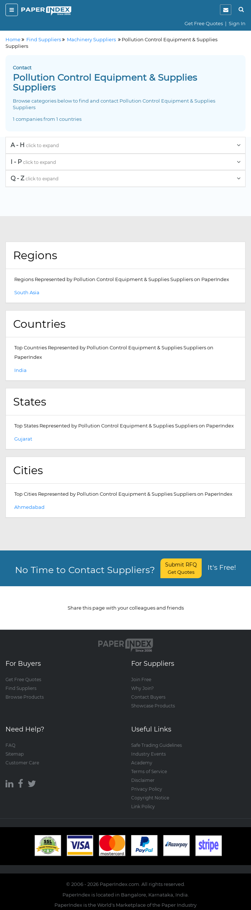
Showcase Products (153, 706)
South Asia (26, 292)
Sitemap (14, 754)
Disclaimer (143, 780)
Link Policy (143, 806)
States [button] (29, 401)
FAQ (10, 745)
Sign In (237, 23)
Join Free (141, 679)
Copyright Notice (150, 797)
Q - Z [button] (125, 178)
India (20, 370)
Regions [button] (35, 255)
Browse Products (24, 697)
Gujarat (23, 439)
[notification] (225, 9)
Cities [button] (28, 470)
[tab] (125, 145)
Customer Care (22, 762)
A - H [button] (125, 145)
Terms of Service (149, 771)
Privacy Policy (146, 789)
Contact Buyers (148, 697)
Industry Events (148, 754)
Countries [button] (39, 323)
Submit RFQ (181, 568)
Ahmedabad (29, 507)
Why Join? (142, 688)
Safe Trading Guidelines (156, 745)
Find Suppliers (21, 688)
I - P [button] (125, 161)
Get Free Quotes (204, 23)
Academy (141, 762)
